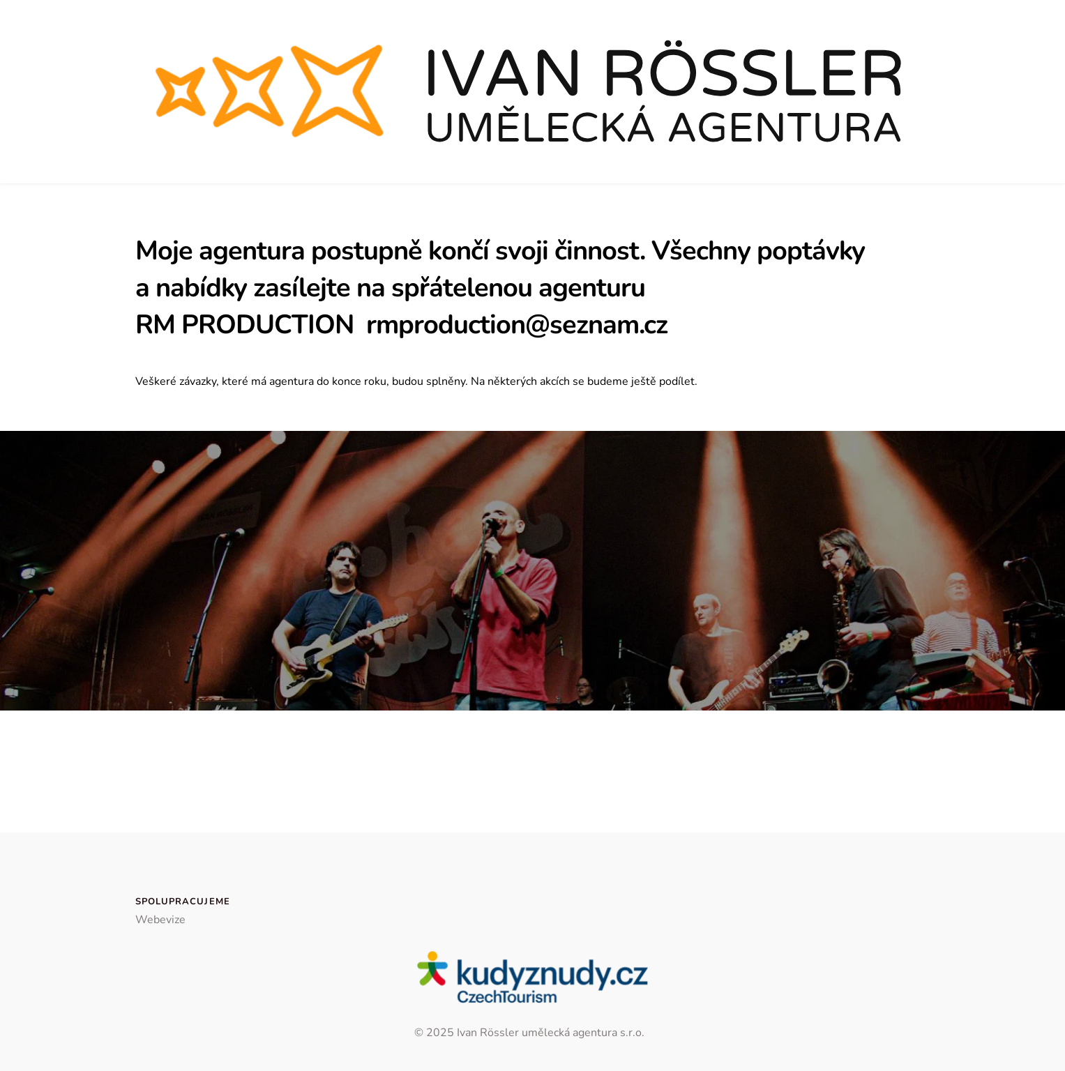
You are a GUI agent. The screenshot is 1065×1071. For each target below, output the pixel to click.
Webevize (160, 919)
